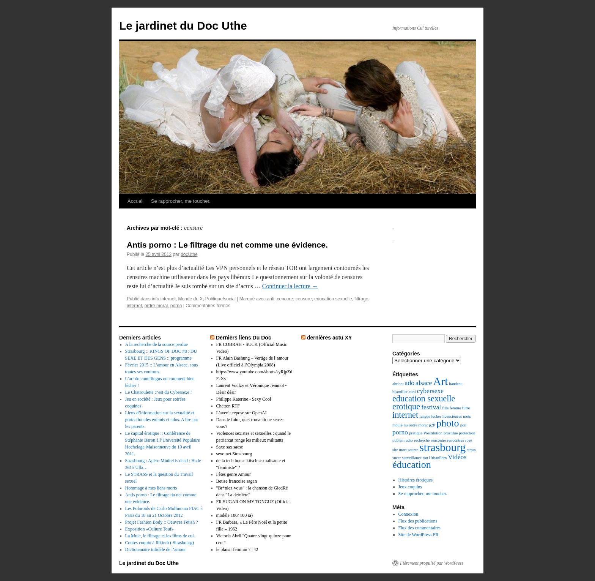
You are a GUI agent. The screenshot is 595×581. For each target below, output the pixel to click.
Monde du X (190, 299)
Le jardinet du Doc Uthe (183, 25)
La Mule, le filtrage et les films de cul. (160, 535)
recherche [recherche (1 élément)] (422, 440)
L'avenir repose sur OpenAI (241, 412)
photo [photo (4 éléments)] (447, 423)
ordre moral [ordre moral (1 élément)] (418, 425)
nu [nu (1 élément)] (406, 425)
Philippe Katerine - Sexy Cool (243, 399)
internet (134, 305)
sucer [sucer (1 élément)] (396, 458)
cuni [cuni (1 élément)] (412, 392)
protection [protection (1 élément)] (467, 433)
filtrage (361, 299)
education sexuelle (333, 299)
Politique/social (220, 299)
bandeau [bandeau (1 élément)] (456, 384)
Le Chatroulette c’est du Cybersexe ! (158, 392)
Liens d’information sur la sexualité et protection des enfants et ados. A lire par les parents (161, 419)
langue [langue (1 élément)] (424, 416)
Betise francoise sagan (236, 481)
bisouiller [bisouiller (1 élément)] (400, 392)
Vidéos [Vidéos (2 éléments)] (457, 457)
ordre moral (156, 305)
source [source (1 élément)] (413, 450)
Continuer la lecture (290, 286)
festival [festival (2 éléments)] (431, 407)
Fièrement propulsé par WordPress (431, 563)
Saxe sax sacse (229, 447)
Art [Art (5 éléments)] (440, 381)
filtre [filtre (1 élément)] (466, 408)
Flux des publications (418, 521)
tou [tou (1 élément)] (425, 458)
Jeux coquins (410, 486)
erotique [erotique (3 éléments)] (406, 406)
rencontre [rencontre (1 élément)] (438, 440)
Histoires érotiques (415, 480)
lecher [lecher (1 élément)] (436, 416)
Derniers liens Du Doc (243, 338)
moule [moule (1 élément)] (397, 425)
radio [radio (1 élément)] (409, 440)
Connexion (408, 514)
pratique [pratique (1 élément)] (415, 433)
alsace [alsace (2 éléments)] (424, 383)
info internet (164, 299)
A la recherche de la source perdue (156, 344)
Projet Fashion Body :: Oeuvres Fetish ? (161, 522)
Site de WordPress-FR (418, 534)
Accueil (135, 201)
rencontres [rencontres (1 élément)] (455, 440)
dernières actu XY (329, 338)
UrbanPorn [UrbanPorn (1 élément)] (438, 458)
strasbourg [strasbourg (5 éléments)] (442, 447)
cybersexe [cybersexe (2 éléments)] (430, 391)
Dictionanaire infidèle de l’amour (155, 549)
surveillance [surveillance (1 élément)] (411, 458)
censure (304, 299)
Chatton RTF (228, 406)
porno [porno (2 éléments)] (400, 432)
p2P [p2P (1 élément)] (432, 425)
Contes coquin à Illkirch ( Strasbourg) (159, 542)
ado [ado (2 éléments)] (410, 383)
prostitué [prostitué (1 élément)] (451, 433)
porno (176, 305)
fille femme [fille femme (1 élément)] (451, 408)
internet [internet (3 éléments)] (405, 415)
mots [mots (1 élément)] (467, 416)
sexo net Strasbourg (234, 453)
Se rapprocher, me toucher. (181, 201)
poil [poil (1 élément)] (463, 425)
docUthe (189, 254)
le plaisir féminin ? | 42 (237, 549)
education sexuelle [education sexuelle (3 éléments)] (423, 398)
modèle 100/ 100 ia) (234, 515)
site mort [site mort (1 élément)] (399, 450)
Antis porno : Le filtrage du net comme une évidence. (227, 244)
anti (270, 299)
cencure (285, 299)
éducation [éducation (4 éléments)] (411, 464)
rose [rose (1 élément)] (468, 440)
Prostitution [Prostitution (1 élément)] (432, 433)
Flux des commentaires (419, 527)
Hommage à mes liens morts (151, 488)
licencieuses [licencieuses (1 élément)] (452, 416)
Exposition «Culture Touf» (149, 529)
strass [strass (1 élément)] (471, 450)
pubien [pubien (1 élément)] (397, 440)
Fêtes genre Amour (233, 474)
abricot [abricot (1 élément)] (398, 384)
